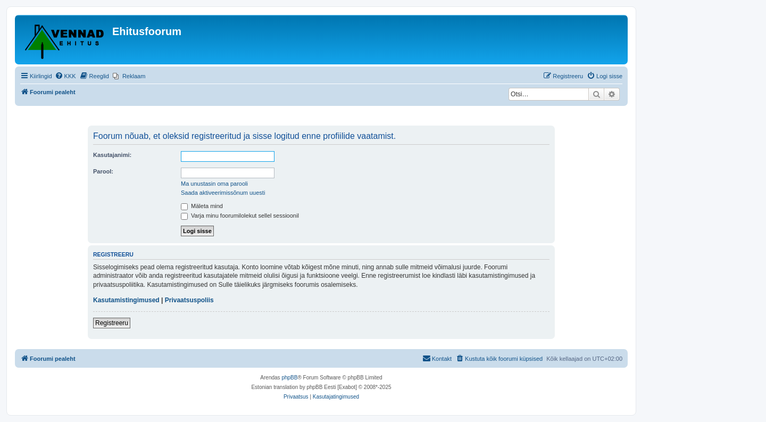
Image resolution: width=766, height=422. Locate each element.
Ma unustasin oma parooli (214, 183)
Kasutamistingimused (126, 300)
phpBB (289, 377)
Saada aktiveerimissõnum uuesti (223, 192)
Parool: (103, 171)
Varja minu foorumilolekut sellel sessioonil (240, 215)
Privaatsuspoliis (189, 300)
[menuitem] (65, 76)
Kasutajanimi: (112, 155)
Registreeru (111, 323)
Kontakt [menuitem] (437, 358)
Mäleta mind (202, 206)
